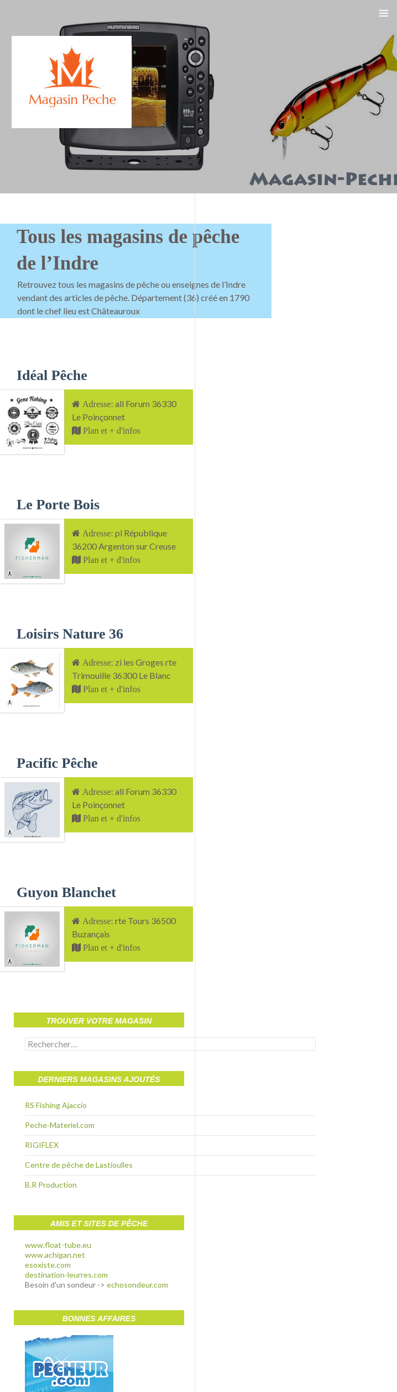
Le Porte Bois (58, 505)
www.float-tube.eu (58, 1244)
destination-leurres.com (66, 1274)
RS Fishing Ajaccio (56, 1105)
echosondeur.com (137, 1284)
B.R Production (51, 1184)
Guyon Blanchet (66, 892)
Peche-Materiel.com (60, 1125)
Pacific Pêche (57, 763)
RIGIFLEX (42, 1145)
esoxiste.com (48, 1264)
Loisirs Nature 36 (70, 634)
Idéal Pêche (52, 375)
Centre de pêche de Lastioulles (79, 1164)
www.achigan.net (55, 1254)
